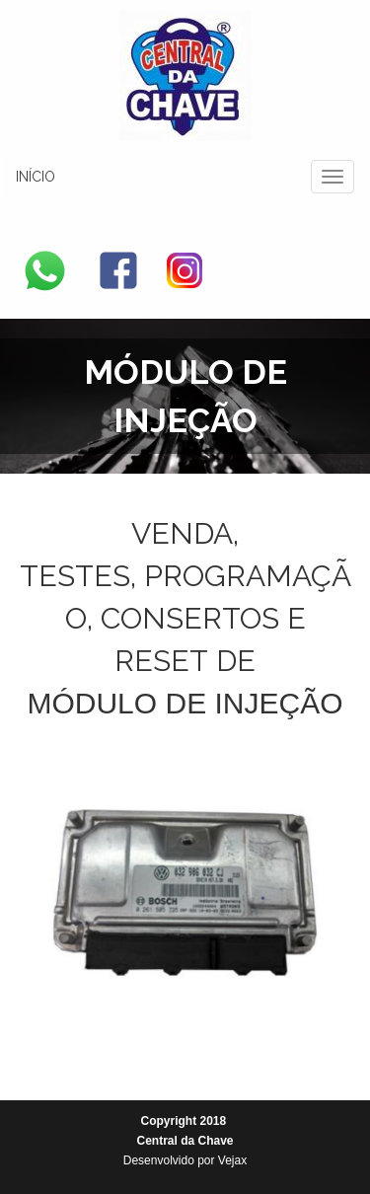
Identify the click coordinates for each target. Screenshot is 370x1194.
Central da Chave (184, 1141)
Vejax (232, 1160)
